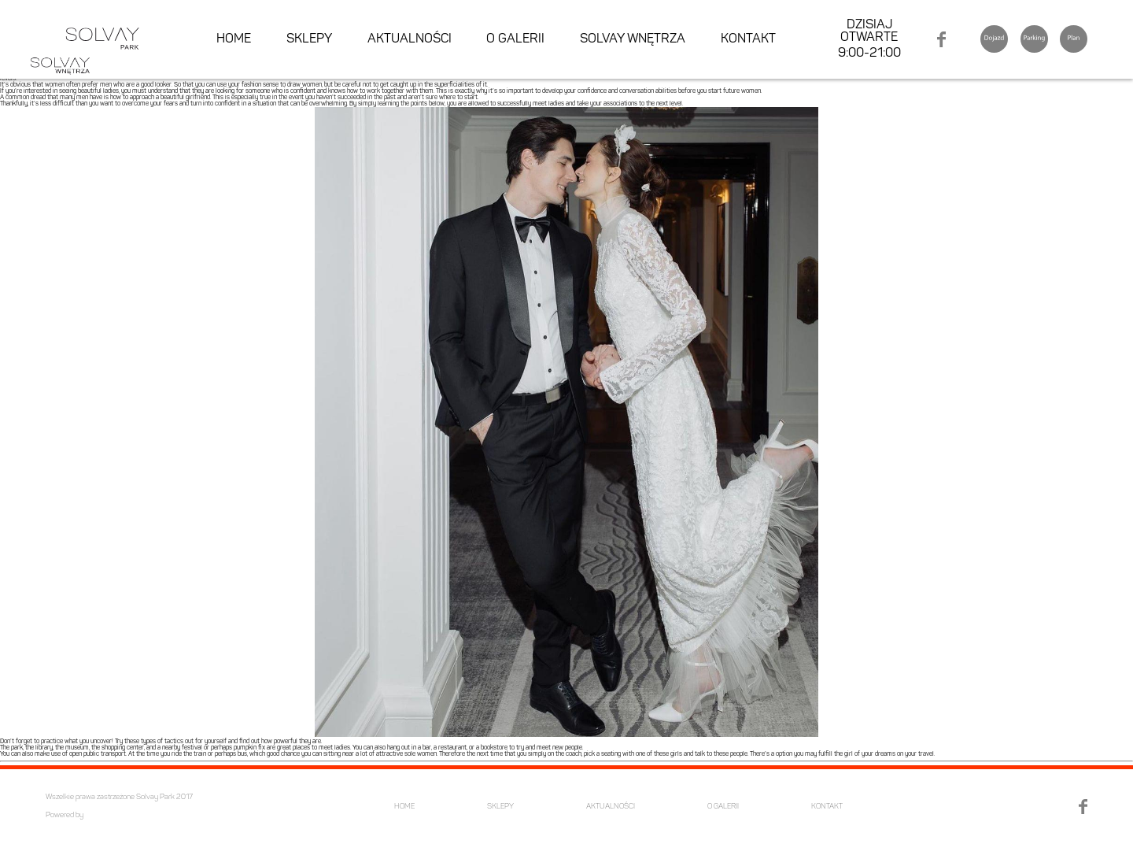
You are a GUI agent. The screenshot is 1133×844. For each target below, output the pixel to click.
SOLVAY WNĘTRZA (632, 39)
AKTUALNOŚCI (409, 39)
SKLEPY (309, 39)
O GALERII (515, 39)
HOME (233, 39)
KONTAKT (748, 39)
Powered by (64, 815)
